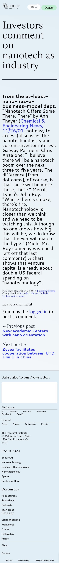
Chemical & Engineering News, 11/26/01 (23, 125)
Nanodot (24, 293)
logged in (38, 312)
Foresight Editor (46, 290)
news (21, 296)
